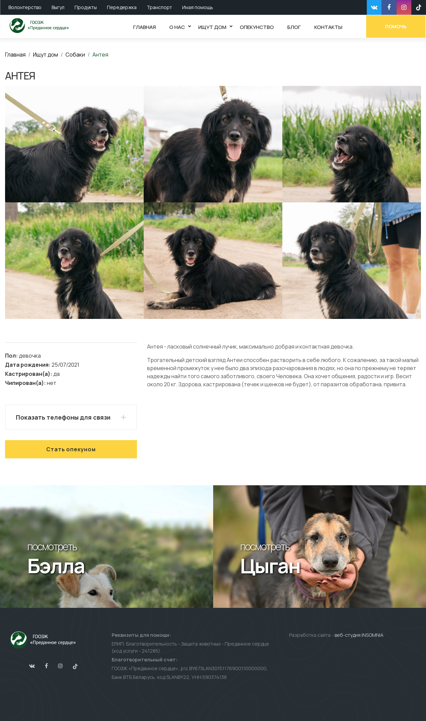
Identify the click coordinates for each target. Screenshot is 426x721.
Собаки (75, 54)
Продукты (86, 7)
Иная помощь (197, 7)
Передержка (122, 7)
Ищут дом (45, 54)
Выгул (58, 7)
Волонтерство (24, 7)
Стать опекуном (70, 449)
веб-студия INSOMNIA (359, 635)
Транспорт (159, 7)
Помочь (396, 26)
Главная (15, 54)
